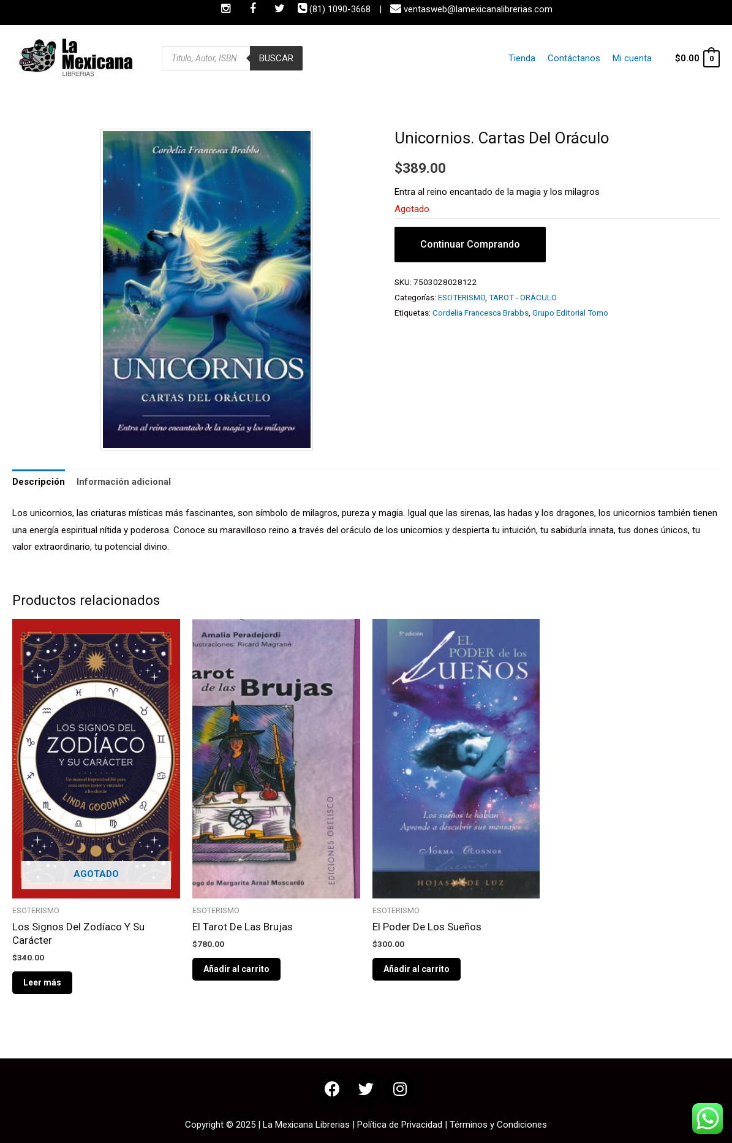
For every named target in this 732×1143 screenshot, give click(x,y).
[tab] (38, 482)
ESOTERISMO (461, 297)
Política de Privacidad (399, 1124)
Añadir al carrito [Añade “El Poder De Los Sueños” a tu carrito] (416, 969)
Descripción (38, 481)
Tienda (527, 58)
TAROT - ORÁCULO (523, 297)
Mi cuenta (632, 58)
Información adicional (124, 481)
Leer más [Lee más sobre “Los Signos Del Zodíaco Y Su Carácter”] (42, 982)
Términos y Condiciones (498, 1124)
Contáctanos (577, 58)
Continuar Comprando (470, 244)
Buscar (276, 58)
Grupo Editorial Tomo (570, 312)
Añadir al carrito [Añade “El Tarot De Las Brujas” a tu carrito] (236, 969)
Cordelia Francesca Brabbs (480, 312)
